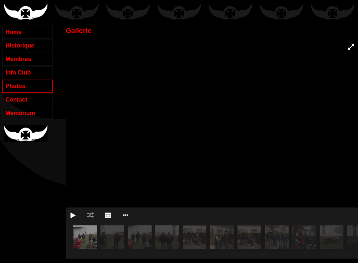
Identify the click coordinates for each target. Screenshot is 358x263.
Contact (16, 99)
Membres (18, 59)
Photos (15, 86)
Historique (19, 45)
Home (13, 32)
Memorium (20, 113)
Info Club (18, 72)
